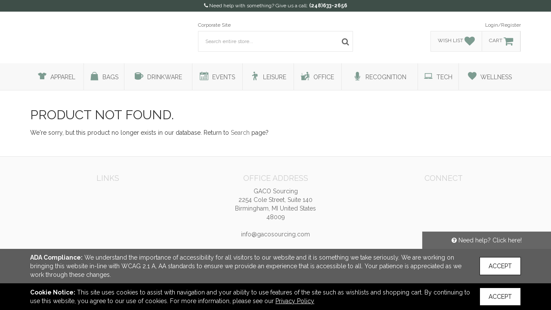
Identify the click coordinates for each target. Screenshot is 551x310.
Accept (500, 266)
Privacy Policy (295, 301)
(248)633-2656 (328, 6)
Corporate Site (214, 25)
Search (240, 132)
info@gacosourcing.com (275, 234)
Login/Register (503, 25)
